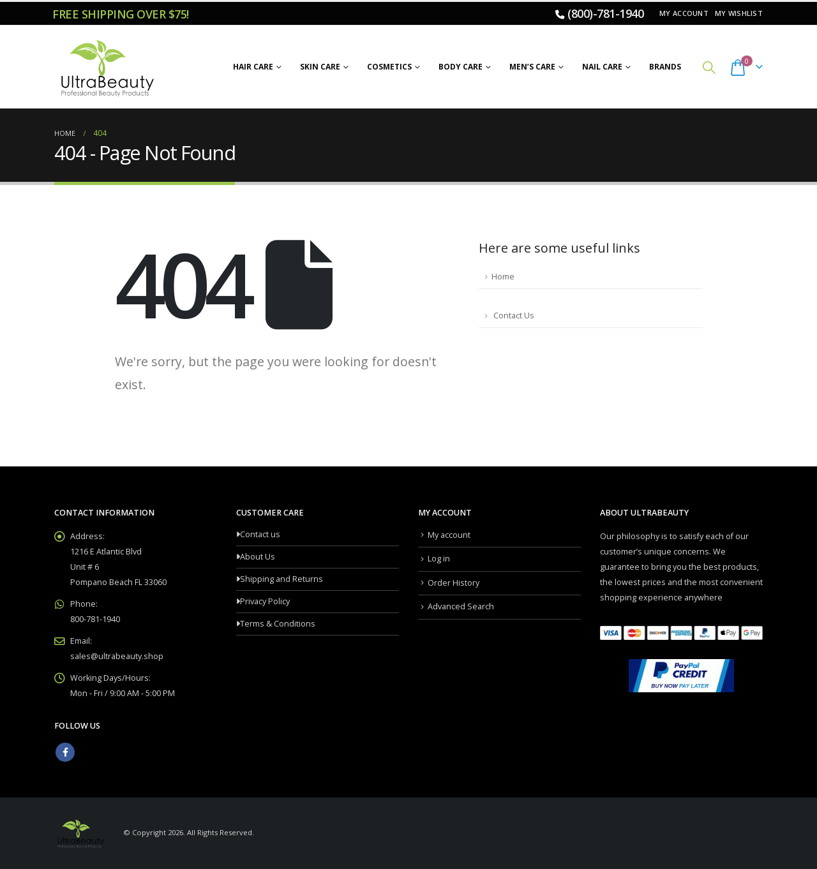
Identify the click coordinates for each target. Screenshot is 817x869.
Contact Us (512, 315)
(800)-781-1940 (605, 13)
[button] (709, 67)
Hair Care (253, 66)
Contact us (260, 534)
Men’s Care (532, 66)
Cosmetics (389, 66)
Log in (439, 558)
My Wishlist (739, 13)
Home (502, 276)
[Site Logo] (105, 67)
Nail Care (602, 66)
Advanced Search (461, 606)
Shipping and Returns (281, 579)
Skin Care (320, 66)
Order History (453, 582)
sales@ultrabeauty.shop (116, 656)
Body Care (460, 66)
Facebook (65, 752)
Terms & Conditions (277, 623)
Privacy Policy (265, 601)
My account (683, 13)
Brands (665, 66)
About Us (257, 556)
